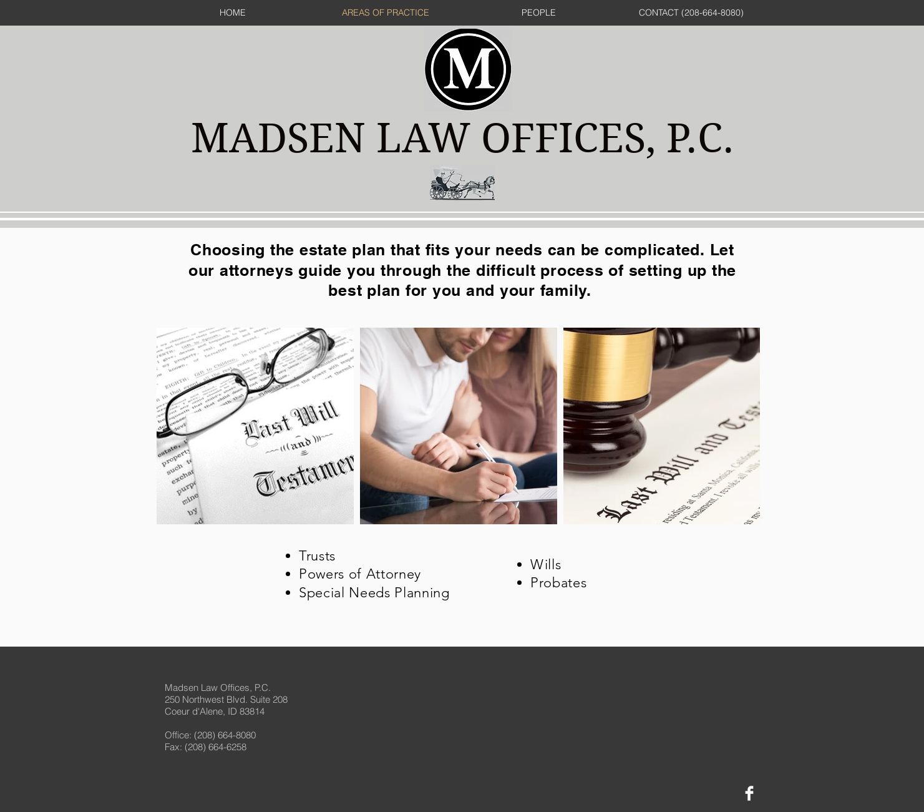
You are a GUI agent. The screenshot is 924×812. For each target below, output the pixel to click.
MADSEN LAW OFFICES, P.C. (462, 138)
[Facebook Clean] (749, 793)
